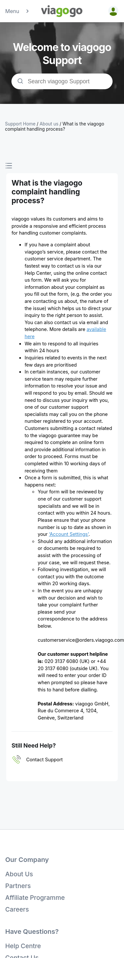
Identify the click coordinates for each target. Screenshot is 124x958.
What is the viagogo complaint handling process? (54, 126)
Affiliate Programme (35, 897)
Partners (18, 886)
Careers (17, 909)
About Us (19, 874)
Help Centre (23, 946)
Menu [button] (17, 11)
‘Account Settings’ (69, 534)
